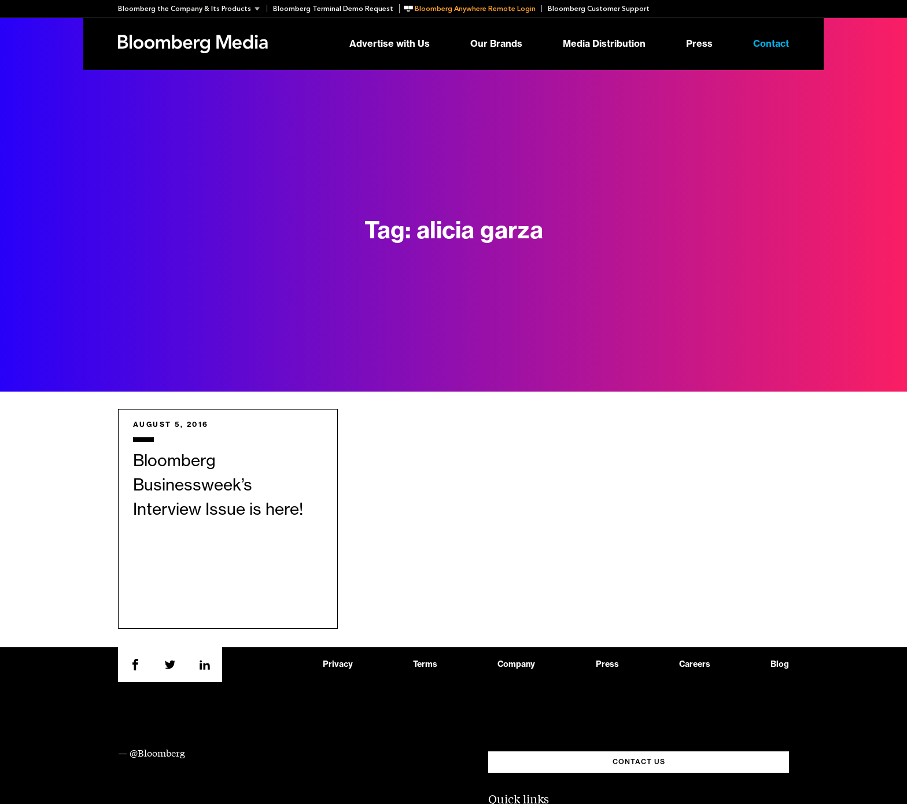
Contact (771, 44)
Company (516, 665)
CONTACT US (639, 761)
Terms (425, 665)
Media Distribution (604, 44)
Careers (694, 665)
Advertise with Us (389, 44)
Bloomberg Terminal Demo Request (333, 8)
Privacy (338, 665)
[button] (192, 8)
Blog (779, 665)
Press (699, 44)
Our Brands (496, 44)
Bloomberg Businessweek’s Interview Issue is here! (218, 485)
